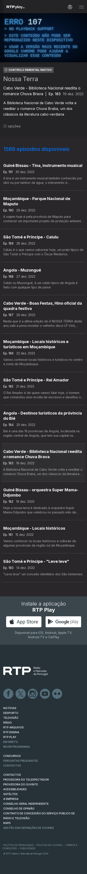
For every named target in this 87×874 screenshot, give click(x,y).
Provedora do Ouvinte (20, 784)
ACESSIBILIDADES (15, 789)
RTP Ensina (11, 732)
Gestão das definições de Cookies (28, 827)
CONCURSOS (12, 756)
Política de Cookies (49, 845)
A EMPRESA (11, 799)
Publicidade (27, 848)
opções (11, 126)
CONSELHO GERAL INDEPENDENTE (26, 803)
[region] (43, 37)
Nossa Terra (20, 79)
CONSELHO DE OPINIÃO (18, 808)
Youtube (45, 694)
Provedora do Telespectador (26, 779)
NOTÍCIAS (9, 708)
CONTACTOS (12, 774)
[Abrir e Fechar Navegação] (81, 7)
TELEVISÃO (10, 717)
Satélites (10, 794)
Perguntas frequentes (20, 760)
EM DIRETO (10, 742)
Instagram (33, 694)
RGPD (7, 823)
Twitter (20, 694)
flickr (57, 694)
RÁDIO (7, 722)
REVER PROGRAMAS (16, 746)
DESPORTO (10, 713)
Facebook (8, 694)
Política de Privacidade (18, 845)
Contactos (12, 765)
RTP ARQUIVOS (13, 727)
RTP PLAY (9, 737)
